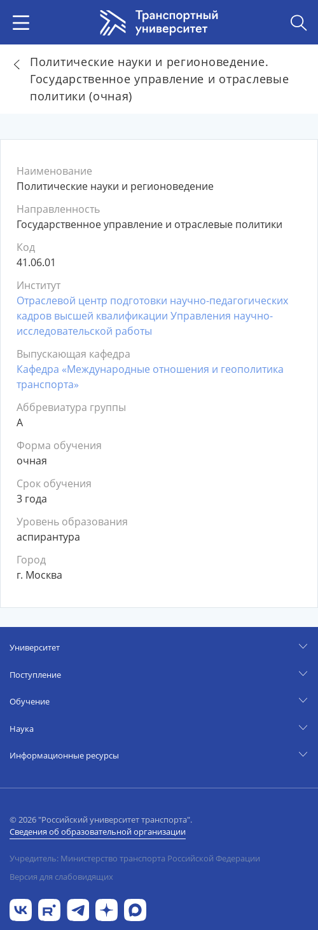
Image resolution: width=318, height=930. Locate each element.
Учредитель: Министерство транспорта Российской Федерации (135, 858)
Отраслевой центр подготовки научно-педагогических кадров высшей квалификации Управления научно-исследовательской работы (152, 315)
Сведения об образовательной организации (98, 831)
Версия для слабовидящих (61, 876)
